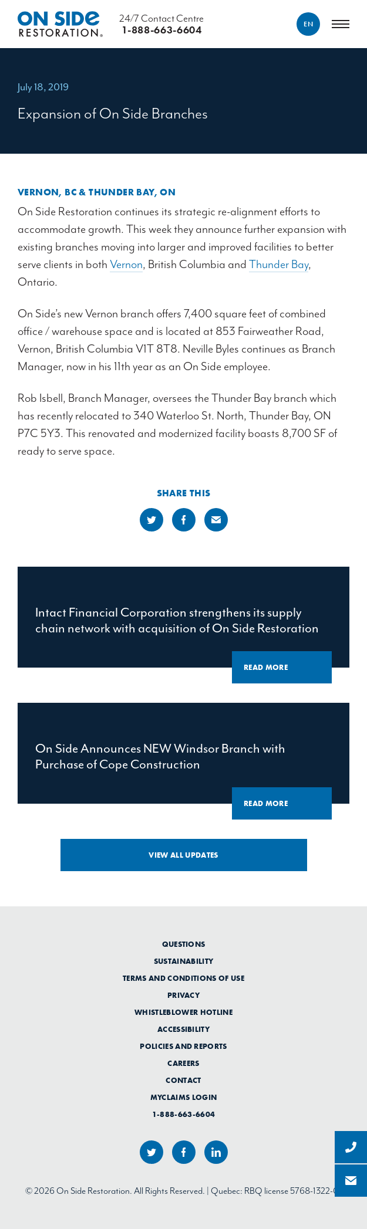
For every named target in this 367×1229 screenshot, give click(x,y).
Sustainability (184, 961)
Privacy (183, 995)
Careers (183, 1063)
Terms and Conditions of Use (183, 978)
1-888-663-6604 (184, 1114)
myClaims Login (183, 1097)
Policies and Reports (183, 1046)
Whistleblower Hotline (183, 1012)
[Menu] (340, 24)
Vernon (126, 264)
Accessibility (183, 1029)
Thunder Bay (278, 264)
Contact (183, 1080)
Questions (184, 944)
